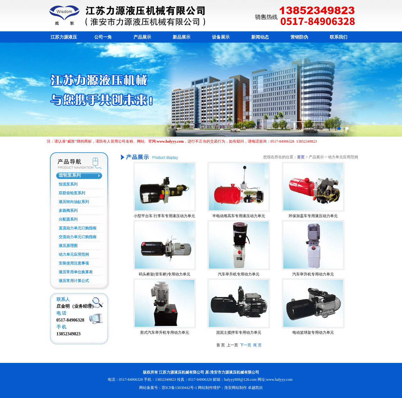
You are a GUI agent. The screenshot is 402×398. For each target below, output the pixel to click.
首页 (301, 157)
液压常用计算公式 (74, 281)
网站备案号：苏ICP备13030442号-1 (168, 387)
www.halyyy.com (279, 379)
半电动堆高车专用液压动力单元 (238, 216)
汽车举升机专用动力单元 (238, 274)
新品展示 (181, 37)
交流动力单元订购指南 (77, 237)
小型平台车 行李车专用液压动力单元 (164, 216)
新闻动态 (260, 37)
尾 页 (256, 345)
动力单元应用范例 (74, 254)
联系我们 (338, 37)
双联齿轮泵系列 (72, 193)
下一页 (245, 345)
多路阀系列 (68, 210)
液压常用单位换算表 (76, 272)
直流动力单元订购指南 (77, 228)
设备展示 (221, 37)
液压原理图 (68, 246)
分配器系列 (68, 219)
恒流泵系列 (68, 184)
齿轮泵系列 (70, 175)
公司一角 (103, 37)
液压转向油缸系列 (74, 202)
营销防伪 (299, 37)
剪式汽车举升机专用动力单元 (164, 332)
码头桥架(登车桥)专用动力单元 (164, 274)
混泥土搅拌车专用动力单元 (238, 332)
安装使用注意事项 (74, 263)
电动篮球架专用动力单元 (313, 332)
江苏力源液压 (64, 37)
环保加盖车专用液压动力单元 (313, 216)
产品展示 (142, 37)
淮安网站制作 (235, 387)
